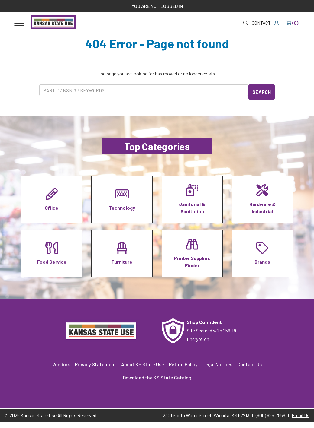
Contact (261, 23)
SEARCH (261, 92)
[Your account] (276, 22)
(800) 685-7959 (270, 415)
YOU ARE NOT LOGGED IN (157, 6)
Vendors (61, 364)
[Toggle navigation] (19, 22)
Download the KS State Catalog (157, 377)
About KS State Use (142, 364)
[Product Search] (143, 90)
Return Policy (183, 364)
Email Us (300, 415)
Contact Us (249, 364)
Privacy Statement (95, 364)
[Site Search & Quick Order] (246, 22)
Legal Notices (217, 364)
